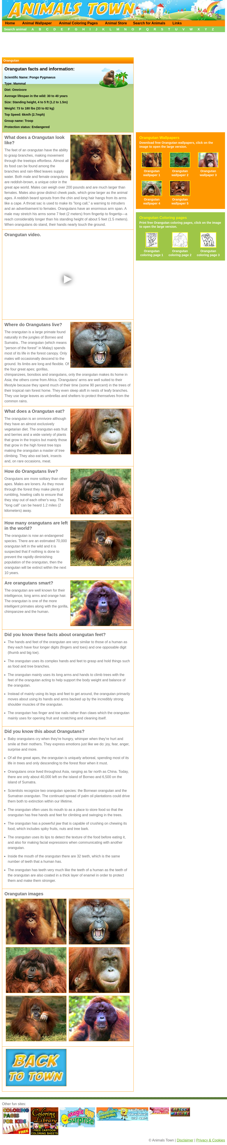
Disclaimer (185, 1140)
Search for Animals (149, 23)
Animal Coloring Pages (78, 23)
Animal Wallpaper (37, 23)
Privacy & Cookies (210, 1140)
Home (10, 23)
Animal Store (116, 23)
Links (177, 23)
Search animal (15, 29)
